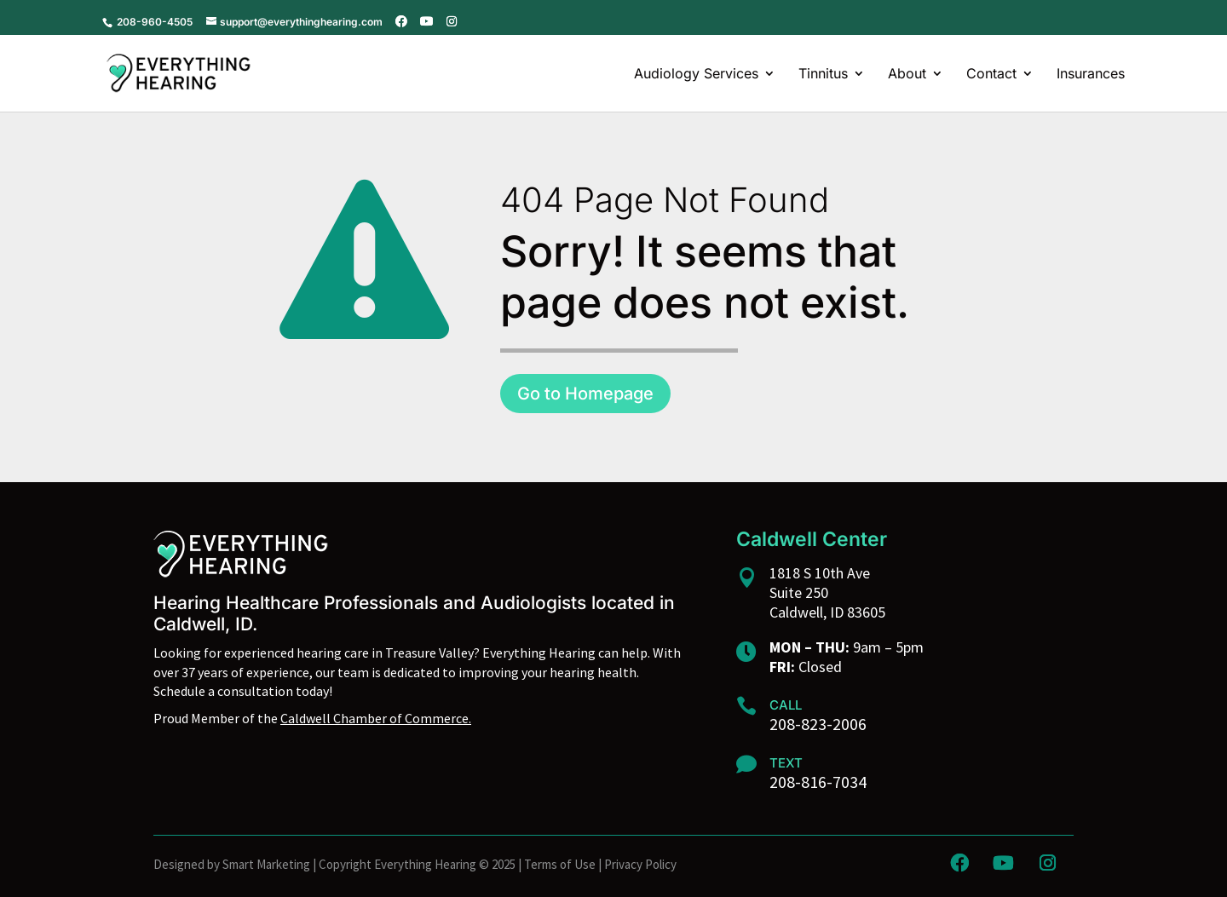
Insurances (1091, 74)
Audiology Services (696, 74)
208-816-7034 (818, 781)
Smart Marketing (266, 864)
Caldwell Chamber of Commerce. (375, 718)
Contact (991, 74)
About (907, 74)
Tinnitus (823, 74)
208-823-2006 (818, 723)
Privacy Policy (640, 864)
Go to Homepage (585, 393)
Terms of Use (560, 864)
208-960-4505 (153, 21)
